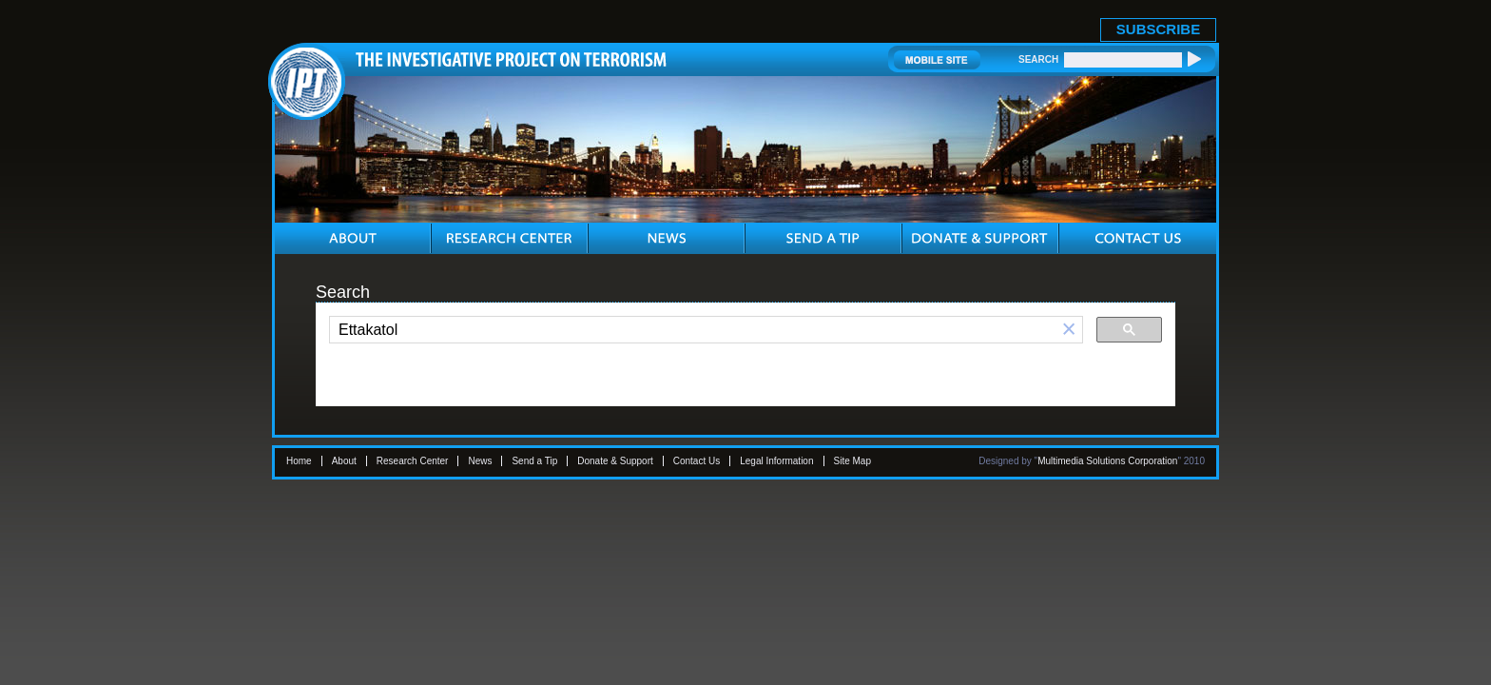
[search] (693, 330)
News (480, 461)
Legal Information (776, 461)
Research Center (413, 461)
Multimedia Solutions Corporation (1107, 461)
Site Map (852, 461)
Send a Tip (534, 461)
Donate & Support (615, 461)
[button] (1068, 329)
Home (299, 461)
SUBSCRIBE (1158, 29)
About (344, 461)
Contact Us (696, 461)
